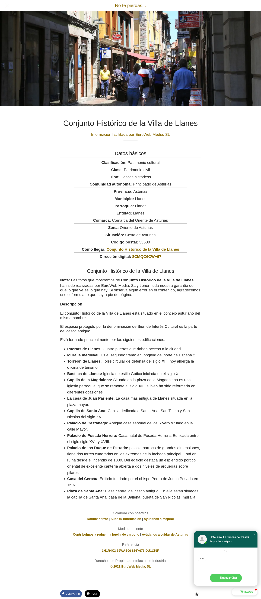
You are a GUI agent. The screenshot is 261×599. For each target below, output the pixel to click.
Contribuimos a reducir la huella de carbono (106, 534)
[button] (254, 534)
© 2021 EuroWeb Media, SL (130, 566)
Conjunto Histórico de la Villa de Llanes (143, 249)
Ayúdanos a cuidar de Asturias (165, 534)
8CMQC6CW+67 (146, 256)
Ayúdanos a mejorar (159, 519)
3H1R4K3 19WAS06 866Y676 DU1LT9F (130, 550)
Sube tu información (126, 519)
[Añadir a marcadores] (196, 594)
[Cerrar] (7, 6)
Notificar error (97, 519)
